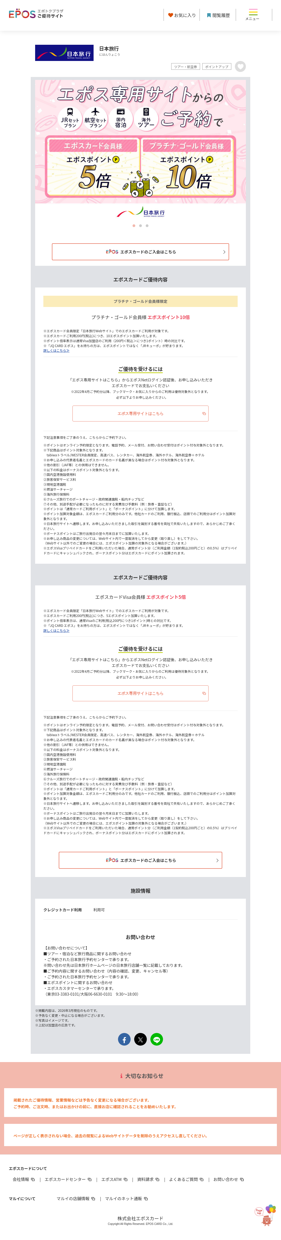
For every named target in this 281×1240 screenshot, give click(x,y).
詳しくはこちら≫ (56, 350)
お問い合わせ (229, 1179)
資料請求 (148, 1179)
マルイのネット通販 (126, 1199)
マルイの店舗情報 (76, 1199)
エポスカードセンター (68, 1179)
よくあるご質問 (186, 1179)
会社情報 (24, 1179)
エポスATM (114, 1179)
